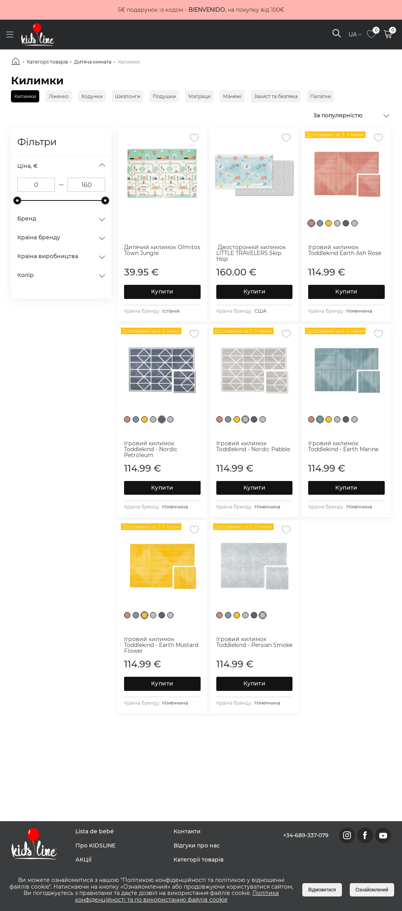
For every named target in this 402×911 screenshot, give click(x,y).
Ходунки (91, 96)
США (260, 311)
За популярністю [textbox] (337, 115)
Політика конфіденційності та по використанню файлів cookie (177, 896)
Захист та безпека (276, 96)
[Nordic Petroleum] (346, 223)
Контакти (187, 831)
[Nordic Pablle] (337, 223)
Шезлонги (127, 96)
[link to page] (371, 35)
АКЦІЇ (83, 859)
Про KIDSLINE (95, 845)
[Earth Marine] (320, 223)
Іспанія (170, 311)
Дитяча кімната (92, 62)
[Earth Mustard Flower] (328, 223)
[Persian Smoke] (354, 223)
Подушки (164, 96)
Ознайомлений (372, 890)
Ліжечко (59, 96)
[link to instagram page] (347, 835)
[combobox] (352, 115)
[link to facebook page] (365, 835)
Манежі (232, 96)
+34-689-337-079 (306, 835)
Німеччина (359, 311)
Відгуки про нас (197, 845)
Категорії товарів (47, 62)
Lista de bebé (94, 831)
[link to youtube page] (383, 835)
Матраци (199, 96)
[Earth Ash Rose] (311, 223)
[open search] (337, 34)
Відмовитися (322, 890)
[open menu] (9, 34)
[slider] (17, 200)
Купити (162, 291)
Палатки (320, 96)
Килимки (129, 62)
